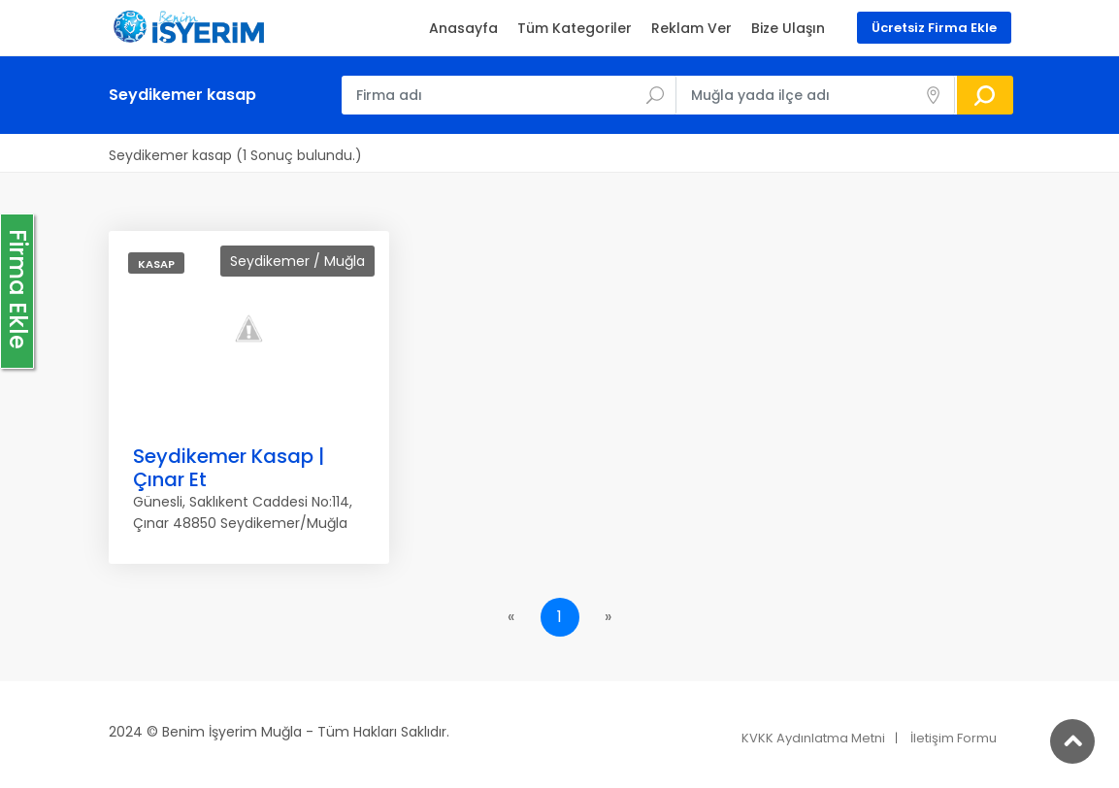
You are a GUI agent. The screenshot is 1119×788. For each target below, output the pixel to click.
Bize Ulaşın (788, 28)
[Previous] (511, 617)
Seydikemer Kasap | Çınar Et (228, 468)
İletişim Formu (953, 738)
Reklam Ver (691, 28)
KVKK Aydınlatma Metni (813, 738)
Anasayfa (463, 28)
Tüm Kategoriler (574, 28)
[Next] (608, 617)
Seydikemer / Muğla (297, 261)
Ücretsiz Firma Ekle (934, 27)
